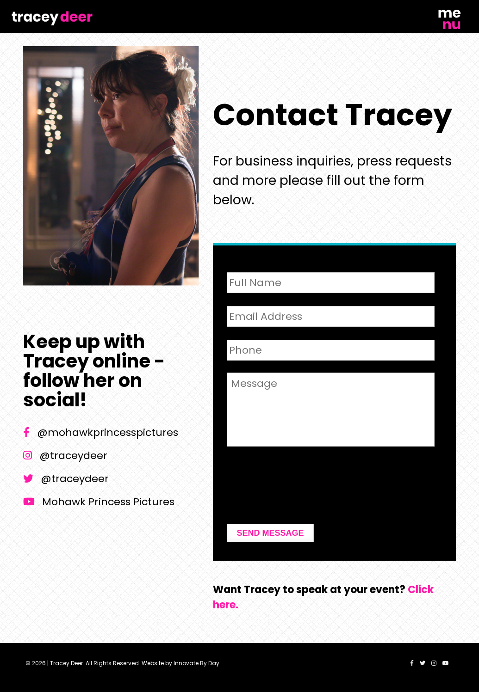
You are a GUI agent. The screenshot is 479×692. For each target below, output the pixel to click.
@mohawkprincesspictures (100, 432)
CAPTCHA (252, 462)
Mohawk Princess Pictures (98, 502)
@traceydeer (65, 455)
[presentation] (297, 491)
